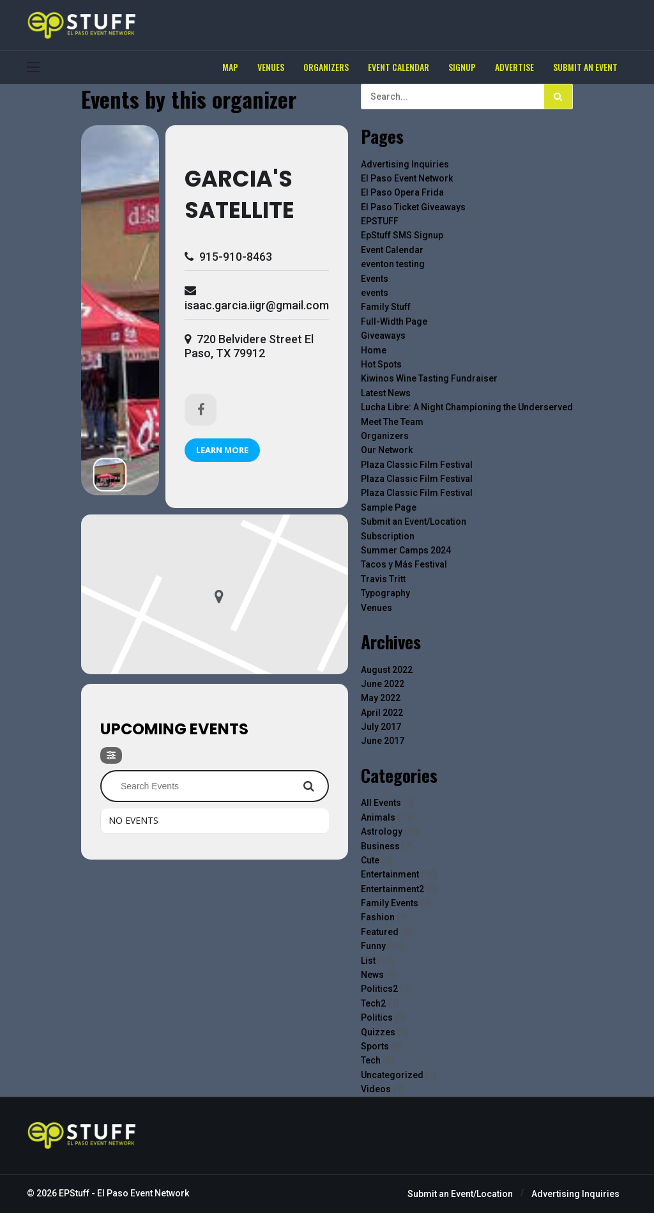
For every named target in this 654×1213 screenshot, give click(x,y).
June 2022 (382, 684)
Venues (376, 608)
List (368, 960)
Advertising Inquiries (405, 164)
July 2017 (381, 727)
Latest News (386, 393)
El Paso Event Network (407, 178)
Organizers (385, 436)
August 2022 (387, 670)
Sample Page (388, 507)
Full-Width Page (394, 321)
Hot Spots (381, 364)
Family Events (389, 903)
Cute (370, 860)
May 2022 (380, 698)
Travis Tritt (383, 579)
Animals (378, 817)
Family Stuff (386, 307)
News (372, 975)
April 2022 (382, 712)
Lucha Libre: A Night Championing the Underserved (467, 407)
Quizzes (378, 1032)
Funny (373, 946)
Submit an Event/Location (413, 521)
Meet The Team (392, 422)
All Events (381, 803)
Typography (385, 593)
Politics (377, 1017)
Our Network (387, 450)
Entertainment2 (392, 889)
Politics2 (379, 989)
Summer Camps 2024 (406, 550)
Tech (371, 1060)
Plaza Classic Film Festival (417, 465)
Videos (376, 1089)
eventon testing (393, 264)
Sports (375, 1046)
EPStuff (74, 1193)
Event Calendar (392, 250)
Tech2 (373, 1003)
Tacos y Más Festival (404, 564)
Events (374, 279)
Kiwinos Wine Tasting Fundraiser (429, 378)
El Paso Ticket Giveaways (413, 207)
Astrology (381, 831)
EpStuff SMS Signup (402, 235)
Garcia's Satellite (239, 194)
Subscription (387, 536)
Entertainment (390, 874)
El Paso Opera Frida (402, 192)
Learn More (222, 450)
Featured (380, 932)
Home (373, 350)
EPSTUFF (380, 221)
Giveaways (383, 335)
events (374, 293)
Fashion (378, 917)
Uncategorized (392, 1075)
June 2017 (382, 741)
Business (380, 846)
